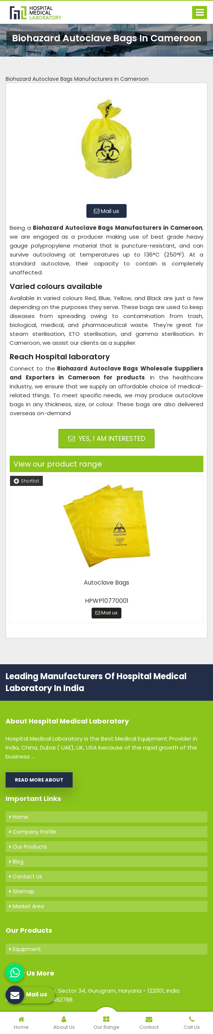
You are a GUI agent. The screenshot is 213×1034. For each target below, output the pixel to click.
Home (18, 817)
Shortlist (26, 481)
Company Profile (32, 832)
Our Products (28, 846)
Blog (16, 861)
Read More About (39, 779)
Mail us (106, 211)
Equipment (25, 949)
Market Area (26, 906)
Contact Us (25, 876)
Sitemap (22, 891)
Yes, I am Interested (106, 438)
